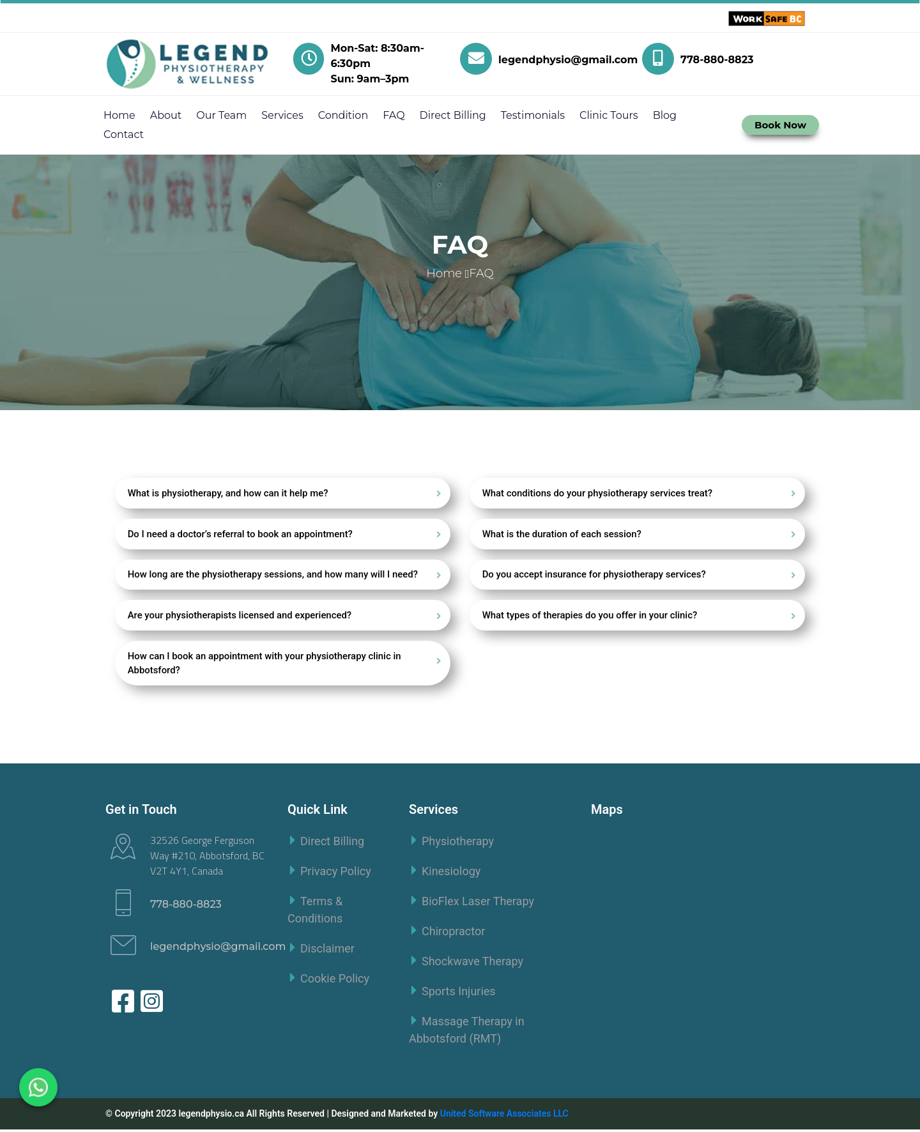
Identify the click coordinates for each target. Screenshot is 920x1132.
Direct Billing (453, 115)
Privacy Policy (335, 873)
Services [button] (282, 115)
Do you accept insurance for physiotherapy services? (594, 575)
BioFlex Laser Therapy (478, 903)
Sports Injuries (459, 993)
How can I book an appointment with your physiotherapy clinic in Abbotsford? (265, 665)
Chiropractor (453, 933)
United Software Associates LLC (504, 1116)
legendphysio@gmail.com (218, 949)
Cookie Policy (334, 981)
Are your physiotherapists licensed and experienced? (240, 617)
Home (119, 115)
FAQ (393, 115)
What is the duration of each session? (562, 534)
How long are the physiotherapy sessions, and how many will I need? (274, 575)
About (166, 115)
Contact (123, 134)
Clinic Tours (608, 115)
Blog (665, 115)
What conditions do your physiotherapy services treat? (598, 493)
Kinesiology (451, 873)
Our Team (221, 115)
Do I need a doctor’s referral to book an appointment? (241, 534)
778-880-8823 (186, 907)
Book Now (780, 125)
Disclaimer (327, 951)
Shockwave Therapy (472, 963)
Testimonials (533, 115)
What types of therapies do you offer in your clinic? (590, 617)
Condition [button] (343, 115)
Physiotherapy (458, 843)
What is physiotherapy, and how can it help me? (229, 493)
